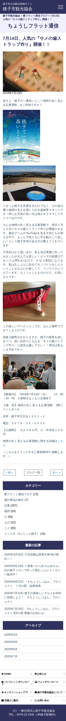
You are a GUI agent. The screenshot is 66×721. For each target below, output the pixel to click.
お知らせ (50, 674)
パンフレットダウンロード (16, 683)
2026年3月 (11, 634)
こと (7, 528)
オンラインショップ (16, 692)
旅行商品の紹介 (14, 499)
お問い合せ (50, 700)
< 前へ (9, 472)
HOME (16, 674)
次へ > (56, 472)
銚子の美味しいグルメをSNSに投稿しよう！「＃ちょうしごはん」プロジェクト (32, 597)
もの (7, 522)
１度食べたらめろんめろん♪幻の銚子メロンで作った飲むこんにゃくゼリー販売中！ (32, 570)
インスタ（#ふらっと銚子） (22, 533)
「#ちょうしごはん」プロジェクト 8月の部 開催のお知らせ (32, 611)
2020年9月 (11, 641)
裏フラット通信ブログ (18, 494)
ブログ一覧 (33, 472)
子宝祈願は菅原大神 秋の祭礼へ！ (31, 556)
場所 (7, 511)
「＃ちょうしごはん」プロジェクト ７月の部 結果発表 (32, 583)
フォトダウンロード (50, 682)
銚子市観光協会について (50, 692)
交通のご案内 (16, 700)
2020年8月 (11, 649)
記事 (7, 505)
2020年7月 (11, 656)
